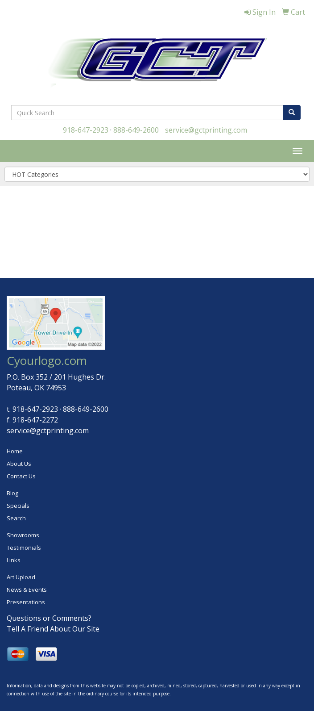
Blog (12, 493)
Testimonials (24, 548)
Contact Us (21, 476)
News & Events (27, 590)
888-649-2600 (136, 130)
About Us (19, 464)
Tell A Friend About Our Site (53, 629)
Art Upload (21, 577)
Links (14, 560)
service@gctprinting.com (206, 130)
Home (15, 451)
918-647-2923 (85, 130)
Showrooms (23, 535)
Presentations (26, 602)
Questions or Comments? (49, 618)
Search (16, 518)
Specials (18, 506)
